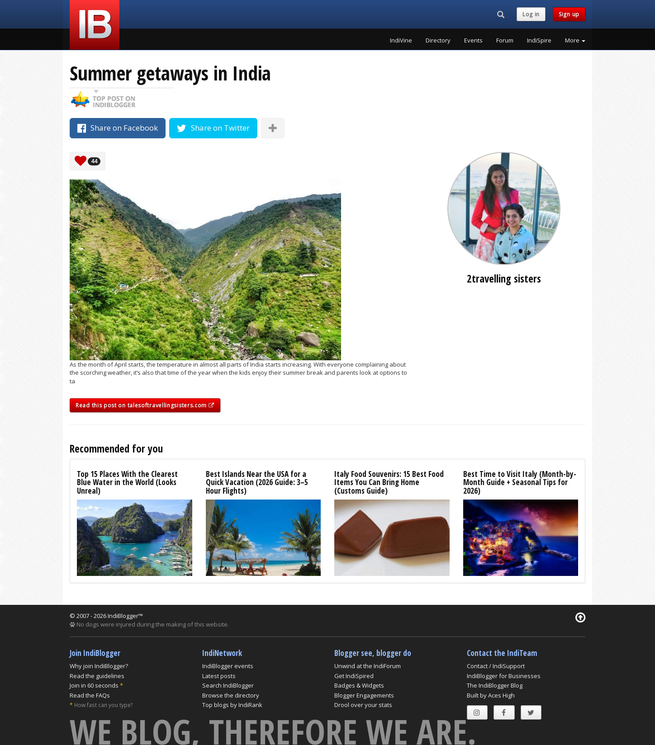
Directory (438, 40)
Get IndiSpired (354, 676)
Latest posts (219, 676)
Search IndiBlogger (228, 685)
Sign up (569, 14)
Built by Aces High (491, 695)
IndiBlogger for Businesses (504, 676)
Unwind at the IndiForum (367, 666)
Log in (531, 14)
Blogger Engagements (364, 695)
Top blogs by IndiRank (232, 705)
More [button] (575, 40)
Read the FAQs (90, 695)
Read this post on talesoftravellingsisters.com (145, 405)
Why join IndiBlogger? (99, 666)
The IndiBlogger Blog (494, 685)
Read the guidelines (97, 676)
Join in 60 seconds (94, 685)
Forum (504, 40)
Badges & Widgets (359, 685)
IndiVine (401, 40)
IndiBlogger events (227, 666)
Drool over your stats (363, 705)
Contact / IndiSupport (496, 666)
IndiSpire (539, 40)
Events (473, 40)
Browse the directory (230, 695)
